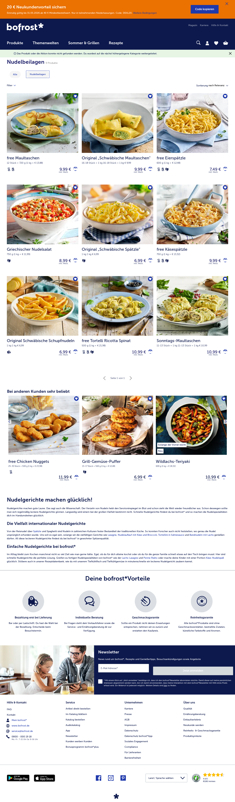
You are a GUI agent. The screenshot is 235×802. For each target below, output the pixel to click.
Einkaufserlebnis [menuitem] (192, 721)
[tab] (207, 43)
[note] (43, 471)
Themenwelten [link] (46, 43)
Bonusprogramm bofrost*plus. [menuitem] (82, 749)
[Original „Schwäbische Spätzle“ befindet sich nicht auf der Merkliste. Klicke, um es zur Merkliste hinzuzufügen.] (149, 190)
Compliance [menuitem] (131, 749)
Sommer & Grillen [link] (83, 43)
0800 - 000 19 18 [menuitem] (19, 738)
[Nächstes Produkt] (224, 426)
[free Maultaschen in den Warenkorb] (74, 170)
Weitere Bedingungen (145, 12)
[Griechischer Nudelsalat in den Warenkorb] (74, 263)
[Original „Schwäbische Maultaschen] (149, 170)
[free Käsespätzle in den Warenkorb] (224, 263)
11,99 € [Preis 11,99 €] (62, 482)
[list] (117, 618)
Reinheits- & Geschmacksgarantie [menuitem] (201, 732)
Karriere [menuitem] (204, 25)
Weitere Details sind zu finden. (161, 689)
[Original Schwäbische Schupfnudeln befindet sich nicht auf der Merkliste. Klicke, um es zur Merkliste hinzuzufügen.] (74, 283)
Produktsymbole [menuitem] (192, 738)
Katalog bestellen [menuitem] (75, 721)
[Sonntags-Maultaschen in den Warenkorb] (224, 356)
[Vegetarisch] (167, 170)
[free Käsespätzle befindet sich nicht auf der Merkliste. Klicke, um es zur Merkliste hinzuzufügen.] (224, 190)
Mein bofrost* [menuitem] (17, 721)
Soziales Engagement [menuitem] (136, 743)
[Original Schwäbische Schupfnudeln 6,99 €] (42, 325)
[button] (205, 9)
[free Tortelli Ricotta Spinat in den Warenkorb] (149, 356)
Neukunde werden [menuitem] (193, 727)
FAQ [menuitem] (9, 710)
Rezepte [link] (116, 43)
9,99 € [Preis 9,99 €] (62, 169)
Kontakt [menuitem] (11, 716)
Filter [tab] (13, 85)
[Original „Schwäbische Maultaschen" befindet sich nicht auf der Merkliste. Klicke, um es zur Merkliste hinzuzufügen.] (149, 97)
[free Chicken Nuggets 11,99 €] (43, 449)
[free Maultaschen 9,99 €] (42, 139)
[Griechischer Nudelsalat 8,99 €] (42, 232)
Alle (15, 74)
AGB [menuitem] (127, 721)
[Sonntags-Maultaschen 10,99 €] (192, 325)
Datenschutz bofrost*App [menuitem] (138, 738)
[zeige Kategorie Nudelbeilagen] (37, 74)
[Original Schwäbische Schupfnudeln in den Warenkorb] (74, 356)
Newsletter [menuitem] (72, 738)
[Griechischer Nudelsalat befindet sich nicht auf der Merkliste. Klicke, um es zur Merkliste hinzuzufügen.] (74, 190)
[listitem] (172, 449)
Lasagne (112, 541)
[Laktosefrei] (9, 170)
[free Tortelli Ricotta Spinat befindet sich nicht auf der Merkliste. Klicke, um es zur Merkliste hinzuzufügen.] (149, 283)
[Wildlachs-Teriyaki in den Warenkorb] (222, 482)
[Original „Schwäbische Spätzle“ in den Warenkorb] (149, 263)
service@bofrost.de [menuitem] (20, 732)
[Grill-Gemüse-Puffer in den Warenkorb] (149, 482)
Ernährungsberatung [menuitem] (194, 716)
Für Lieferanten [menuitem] (133, 754)
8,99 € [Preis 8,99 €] (62, 262)
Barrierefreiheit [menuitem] (133, 759)
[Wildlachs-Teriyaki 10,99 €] (191, 449)
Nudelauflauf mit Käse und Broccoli (137, 541)
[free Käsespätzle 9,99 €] (192, 232)
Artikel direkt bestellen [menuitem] (78, 710)
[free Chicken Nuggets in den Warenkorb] (75, 482)
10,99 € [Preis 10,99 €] (136, 355)
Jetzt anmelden (218, 674)
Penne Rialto (150, 564)
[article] (117, 536)
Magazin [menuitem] (192, 25)
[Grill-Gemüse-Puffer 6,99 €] (117, 449)
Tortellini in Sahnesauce (171, 541)
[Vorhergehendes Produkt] (10, 426)
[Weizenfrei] (13, 170)
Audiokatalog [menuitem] (73, 727)
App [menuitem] (68, 732)
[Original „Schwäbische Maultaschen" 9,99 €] (117, 139)
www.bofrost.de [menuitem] (18, 727)
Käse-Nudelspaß (215, 564)
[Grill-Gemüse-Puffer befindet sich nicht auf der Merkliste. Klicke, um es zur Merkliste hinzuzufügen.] (149, 404)
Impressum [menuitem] (131, 727)
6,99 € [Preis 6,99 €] (137, 262)
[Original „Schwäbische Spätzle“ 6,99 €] (117, 232)
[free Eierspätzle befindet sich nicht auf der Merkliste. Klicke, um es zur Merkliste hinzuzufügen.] (224, 97)
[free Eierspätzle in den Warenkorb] (224, 170)
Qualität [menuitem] (187, 710)
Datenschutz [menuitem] (131, 732)
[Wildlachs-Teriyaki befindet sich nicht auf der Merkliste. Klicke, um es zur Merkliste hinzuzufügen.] (223, 404)
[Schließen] (226, 4)
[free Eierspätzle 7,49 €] (192, 139)
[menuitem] (15, 45)
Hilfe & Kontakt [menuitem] (219, 25)
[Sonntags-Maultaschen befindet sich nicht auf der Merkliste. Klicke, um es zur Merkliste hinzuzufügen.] (224, 283)
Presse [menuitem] (128, 716)
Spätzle (37, 537)
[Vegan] (9, 356)
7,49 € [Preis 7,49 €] (212, 169)
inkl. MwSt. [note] (64, 486)
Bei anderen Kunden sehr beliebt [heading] (38, 395)
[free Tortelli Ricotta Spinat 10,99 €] (117, 325)
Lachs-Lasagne (130, 564)
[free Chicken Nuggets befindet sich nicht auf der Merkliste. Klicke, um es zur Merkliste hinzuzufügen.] (75, 404)
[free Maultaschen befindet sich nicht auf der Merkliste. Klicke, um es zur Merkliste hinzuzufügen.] (74, 97)
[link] (40, 27)
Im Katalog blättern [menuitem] (76, 716)
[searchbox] (135, 42)
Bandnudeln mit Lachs (202, 541)
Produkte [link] (15, 43)
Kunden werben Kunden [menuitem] (79, 743)
